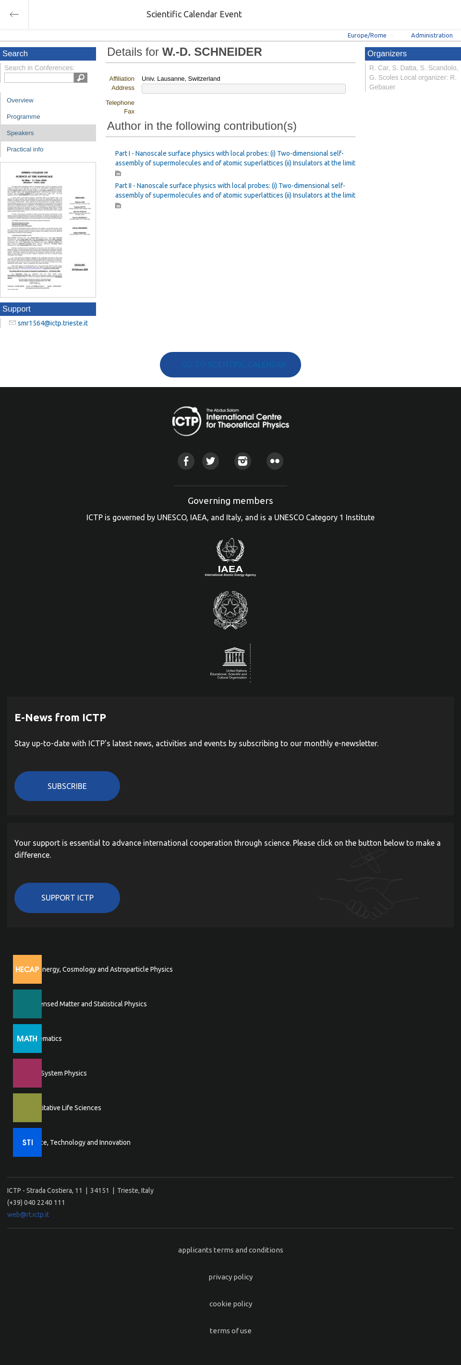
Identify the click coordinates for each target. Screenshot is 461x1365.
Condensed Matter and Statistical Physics (85, 1004)
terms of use (231, 1331)
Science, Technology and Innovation (77, 1142)
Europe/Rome (367, 35)
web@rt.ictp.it (28, 1214)
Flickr (275, 460)
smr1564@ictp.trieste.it (53, 323)
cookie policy (230, 1304)
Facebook (186, 460)
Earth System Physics (55, 1073)
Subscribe (67, 786)
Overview (20, 100)
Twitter (210, 460)
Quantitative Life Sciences (62, 1108)
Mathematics (43, 1038)
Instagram (242, 460)
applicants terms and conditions (230, 1250)
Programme (23, 116)
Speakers (20, 133)
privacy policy (230, 1277)
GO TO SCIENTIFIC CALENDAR (234, 364)
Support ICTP (67, 897)
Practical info (25, 149)
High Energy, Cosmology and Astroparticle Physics (98, 969)
